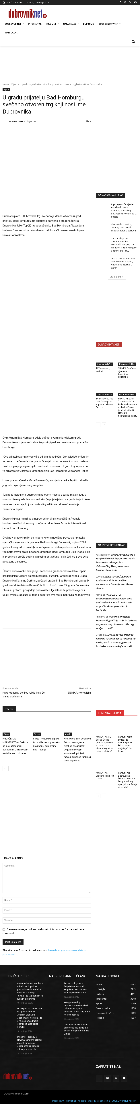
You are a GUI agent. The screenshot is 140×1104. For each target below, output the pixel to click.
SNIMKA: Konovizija (79, 692)
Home (6, 84)
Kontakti (82, 1100)
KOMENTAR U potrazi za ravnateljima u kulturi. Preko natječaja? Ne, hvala (125, 744)
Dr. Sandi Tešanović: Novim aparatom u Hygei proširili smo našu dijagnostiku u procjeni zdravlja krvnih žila (29, 1043)
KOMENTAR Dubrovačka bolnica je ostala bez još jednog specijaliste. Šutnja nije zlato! (127, 780)
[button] (133, 41)
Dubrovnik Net (15, 121)
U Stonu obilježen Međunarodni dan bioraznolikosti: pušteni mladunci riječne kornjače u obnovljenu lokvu (124, 244)
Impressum (58, 1100)
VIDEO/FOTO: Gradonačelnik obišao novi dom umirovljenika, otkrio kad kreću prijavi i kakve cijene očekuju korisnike (114, 602)
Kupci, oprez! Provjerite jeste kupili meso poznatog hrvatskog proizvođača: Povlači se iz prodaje (124, 210)
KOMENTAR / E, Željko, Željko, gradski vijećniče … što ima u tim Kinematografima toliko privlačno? (105, 744)
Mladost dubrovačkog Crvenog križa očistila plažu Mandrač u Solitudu (123, 227)
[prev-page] (5, 768)
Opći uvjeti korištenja (99, 1100)
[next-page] (10, 768)
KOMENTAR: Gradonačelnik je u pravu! (105, 776)
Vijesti (14, 84)
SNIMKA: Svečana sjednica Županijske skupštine (127, 372)
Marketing (71, 1100)
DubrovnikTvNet (104, 364)
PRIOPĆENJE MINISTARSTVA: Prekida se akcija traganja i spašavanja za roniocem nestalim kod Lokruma (15, 746)
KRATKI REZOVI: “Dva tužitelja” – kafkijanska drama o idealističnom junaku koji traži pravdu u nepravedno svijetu (127, 407)
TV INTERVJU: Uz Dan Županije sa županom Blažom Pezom (104, 403)
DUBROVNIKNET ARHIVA (124, 1100)
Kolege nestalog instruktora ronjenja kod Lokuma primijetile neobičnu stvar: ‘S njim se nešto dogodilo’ (77, 1008)
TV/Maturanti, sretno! (103, 370)
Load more (117, 276)
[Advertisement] (118, 163)
